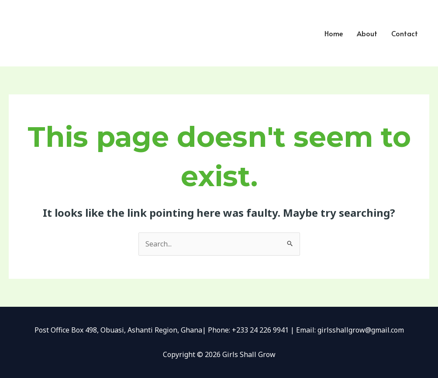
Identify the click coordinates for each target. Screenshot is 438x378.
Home (333, 33)
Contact (404, 33)
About (367, 33)
